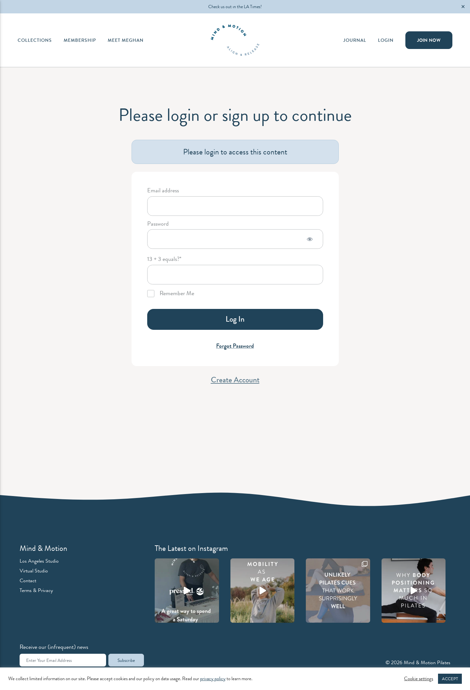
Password (158, 224)
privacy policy (213, 678)
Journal (354, 40)
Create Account (235, 379)
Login (386, 40)
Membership (80, 40)
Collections (35, 40)
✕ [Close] (463, 6)
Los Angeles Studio (39, 561)
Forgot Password (235, 346)
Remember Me (170, 293)
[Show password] (310, 239)
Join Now (429, 40)
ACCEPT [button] (450, 679)
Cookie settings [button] (418, 679)
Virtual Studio (34, 570)
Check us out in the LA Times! (235, 6)
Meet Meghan (126, 40)
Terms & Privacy (36, 590)
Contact (28, 580)
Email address (163, 190)
